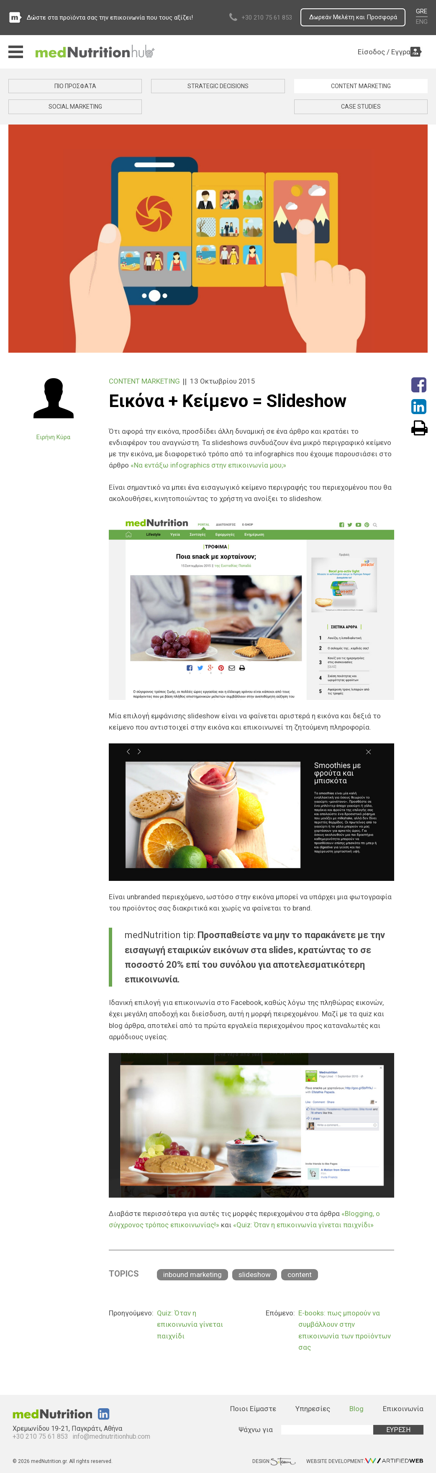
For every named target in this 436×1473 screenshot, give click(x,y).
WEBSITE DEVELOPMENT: (364, 1461)
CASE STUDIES (361, 106)
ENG (422, 22)
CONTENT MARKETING (361, 86)
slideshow (255, 1274)
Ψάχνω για (256, 1429)
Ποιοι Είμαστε (253, 1408)
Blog (356, 1408)
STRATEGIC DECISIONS (218, 86)
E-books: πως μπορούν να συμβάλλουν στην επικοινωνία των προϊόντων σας (344, 1329)
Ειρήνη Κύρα (53, 437)
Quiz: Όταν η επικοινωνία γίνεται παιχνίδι (190, 1323)
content (299, 1274)
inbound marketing (192, 1274)
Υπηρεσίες (312, 1408)
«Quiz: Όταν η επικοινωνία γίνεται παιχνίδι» (306, 1224)
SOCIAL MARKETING (75, 106)
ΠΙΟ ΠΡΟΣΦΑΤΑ (75, 86)
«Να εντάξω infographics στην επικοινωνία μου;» (209, 465)
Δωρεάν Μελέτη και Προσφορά (352, 17)
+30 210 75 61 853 (265, 17)
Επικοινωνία (403, 1408)
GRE (421, 11)
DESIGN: (274, 1461)
